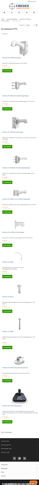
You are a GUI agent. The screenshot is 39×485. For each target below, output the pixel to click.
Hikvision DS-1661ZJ (7, 297)
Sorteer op (22, 25)
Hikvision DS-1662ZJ (7, 331)
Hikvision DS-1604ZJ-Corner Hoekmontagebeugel (16, 199)
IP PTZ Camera (5, 21)
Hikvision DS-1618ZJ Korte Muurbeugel (13, 232)
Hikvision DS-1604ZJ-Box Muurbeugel (12, 132)
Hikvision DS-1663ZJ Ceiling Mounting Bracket (15, 367)
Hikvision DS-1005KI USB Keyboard (12, 406)
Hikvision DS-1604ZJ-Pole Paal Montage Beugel (15, 96)
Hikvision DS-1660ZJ (7, 262)
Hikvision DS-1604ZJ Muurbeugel (11, 58)
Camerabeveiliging (12, 19)
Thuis (3, 19)
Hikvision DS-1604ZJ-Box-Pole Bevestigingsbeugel (16, 168)
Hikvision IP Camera (25, 19)
